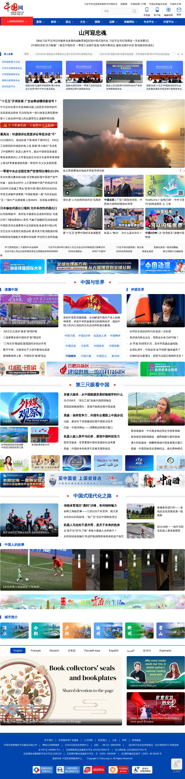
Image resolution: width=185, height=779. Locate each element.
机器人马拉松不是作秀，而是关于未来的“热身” (26, 323)
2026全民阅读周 (124, 251)
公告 (114, 740)
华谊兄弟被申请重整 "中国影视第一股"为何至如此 (28, 194)
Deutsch (54, 650)
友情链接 (136, 740)
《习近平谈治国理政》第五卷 (129, 247)
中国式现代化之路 (92, 496)
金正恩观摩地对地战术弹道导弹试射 (83, 170)
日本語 (72, 650)
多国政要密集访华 (40, 444)
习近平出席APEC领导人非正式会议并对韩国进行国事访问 (76, 247)
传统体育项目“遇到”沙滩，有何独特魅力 (90, 505)
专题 (55, 214)
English (18, 650)
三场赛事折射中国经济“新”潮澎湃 (22, 337)
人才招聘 (88, 740)
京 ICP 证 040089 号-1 (49, 750)
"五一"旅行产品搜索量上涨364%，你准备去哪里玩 (29, 199)
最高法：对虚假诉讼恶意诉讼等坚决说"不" (28, 134)
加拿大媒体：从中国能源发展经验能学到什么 (93, 394)
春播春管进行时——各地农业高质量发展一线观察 (170, 511)
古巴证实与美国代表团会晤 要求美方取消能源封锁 (29, 231)
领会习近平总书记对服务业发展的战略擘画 (61, 40)
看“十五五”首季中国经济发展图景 (82, 232)
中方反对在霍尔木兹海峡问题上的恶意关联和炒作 (28, 107)
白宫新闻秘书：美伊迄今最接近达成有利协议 (26, 214)
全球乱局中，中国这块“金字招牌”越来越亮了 (155, 349)
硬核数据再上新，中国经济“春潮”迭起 (24, 355)
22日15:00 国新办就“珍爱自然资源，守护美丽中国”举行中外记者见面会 (135, 54)
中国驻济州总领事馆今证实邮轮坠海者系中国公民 (28, 225)
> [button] (182, 54)
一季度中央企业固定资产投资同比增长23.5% (29, 171)
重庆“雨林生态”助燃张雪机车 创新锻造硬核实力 (26, 532)
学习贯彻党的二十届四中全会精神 (21, 247)
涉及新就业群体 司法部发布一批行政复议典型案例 (29, 112)
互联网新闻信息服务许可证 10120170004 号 (87, 750)
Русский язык (92, 650)
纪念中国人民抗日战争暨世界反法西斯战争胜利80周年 (31, 251)
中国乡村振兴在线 (158, 4)
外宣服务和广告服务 (68, 740)
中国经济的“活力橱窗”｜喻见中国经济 (53, 45)
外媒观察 (7, 421)
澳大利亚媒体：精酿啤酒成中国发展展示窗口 (157, 442)
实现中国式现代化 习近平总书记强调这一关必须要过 (118, 40)
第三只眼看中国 (92, 385)
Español (113, 650)
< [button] (178, 54)
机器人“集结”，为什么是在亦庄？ (123, 232)
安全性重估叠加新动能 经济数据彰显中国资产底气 (29, 177)
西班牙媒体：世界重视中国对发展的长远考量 (89, 442)
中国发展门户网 (138, 4)
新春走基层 (147, 251)
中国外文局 (175, 4)
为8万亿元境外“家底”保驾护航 (20, 331)
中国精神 (71, 356)
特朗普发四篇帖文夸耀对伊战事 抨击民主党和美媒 (29, 236)
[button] (182, 132)
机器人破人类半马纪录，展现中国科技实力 (92, 436)
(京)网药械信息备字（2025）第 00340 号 (141, 753)
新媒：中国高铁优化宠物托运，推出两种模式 (157, 448)
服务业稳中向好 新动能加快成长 (134, 45)
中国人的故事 (14, 545)
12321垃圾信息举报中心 (77, 745)
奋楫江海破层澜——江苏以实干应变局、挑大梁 (91, 511)
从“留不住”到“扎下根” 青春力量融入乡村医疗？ (90, 530)
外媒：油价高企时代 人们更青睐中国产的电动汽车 (29, 182)
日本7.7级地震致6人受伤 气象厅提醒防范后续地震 (29, 219)
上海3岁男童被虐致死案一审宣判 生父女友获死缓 (28, 163)
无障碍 (176, 765)
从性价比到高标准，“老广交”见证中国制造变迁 (90, 516)
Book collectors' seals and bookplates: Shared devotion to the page (42, 721)
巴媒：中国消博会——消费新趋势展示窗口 (88, 427)
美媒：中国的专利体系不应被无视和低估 (87, 448)
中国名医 (109, 199)
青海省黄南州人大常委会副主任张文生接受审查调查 (30, 157)
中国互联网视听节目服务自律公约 (20, 745)
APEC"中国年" (99, 251)
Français (36, 650)
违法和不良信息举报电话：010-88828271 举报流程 (154, 745)
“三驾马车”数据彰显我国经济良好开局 (24, 343)
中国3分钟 (151, 232)
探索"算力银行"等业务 (44, 145)
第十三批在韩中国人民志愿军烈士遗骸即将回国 (27, 118)
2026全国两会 (75, 251)
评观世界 (137, 289)
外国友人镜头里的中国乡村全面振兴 (148, 421)
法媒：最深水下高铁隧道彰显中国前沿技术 (88, 421)
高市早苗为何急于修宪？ (141, 323)
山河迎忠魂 (92, 33)
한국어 (147, 650)
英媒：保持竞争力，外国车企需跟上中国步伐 (93, 415)
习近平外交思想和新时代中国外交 (100, 4)
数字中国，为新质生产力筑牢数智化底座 (26, 349)
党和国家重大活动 (11, 62)
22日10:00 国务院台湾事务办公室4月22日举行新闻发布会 (64, 54)
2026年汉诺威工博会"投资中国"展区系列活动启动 (28, 188)
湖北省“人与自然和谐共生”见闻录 (82, 199)
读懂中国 (11, 289)
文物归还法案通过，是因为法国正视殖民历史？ (157, 355)
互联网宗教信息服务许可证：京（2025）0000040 (91, 753)
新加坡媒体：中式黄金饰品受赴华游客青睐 (155, 430)
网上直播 (8, 54)
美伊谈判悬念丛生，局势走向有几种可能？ (154, 337)
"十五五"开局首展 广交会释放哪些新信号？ (28, 101)
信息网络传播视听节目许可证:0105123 (42, 753)
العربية (130, 650)
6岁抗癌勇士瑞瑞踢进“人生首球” (21, 586)
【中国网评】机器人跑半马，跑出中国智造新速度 (28, 151)
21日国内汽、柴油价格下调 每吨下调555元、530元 (29, 140)
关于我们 (48, 740)
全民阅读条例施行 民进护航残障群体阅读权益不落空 (94, 536)
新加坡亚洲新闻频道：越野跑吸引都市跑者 (155, 436)
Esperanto (165, 650)
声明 (124, 740)
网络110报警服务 (50, 745)
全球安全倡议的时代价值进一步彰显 (150, 331)
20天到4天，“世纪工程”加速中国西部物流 (87, 400)
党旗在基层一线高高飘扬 (166, 247)
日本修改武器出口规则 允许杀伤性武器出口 (28, 208)
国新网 (124, 4)
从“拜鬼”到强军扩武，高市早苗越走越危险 (154, 343)
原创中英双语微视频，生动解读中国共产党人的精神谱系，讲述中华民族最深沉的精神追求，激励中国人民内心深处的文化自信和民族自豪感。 (91, 321)
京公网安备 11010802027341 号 (131, 750)
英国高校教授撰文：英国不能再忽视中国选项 (89, 406)
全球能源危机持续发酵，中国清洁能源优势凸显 (13, 446)
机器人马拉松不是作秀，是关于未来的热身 (92, 525)
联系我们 (102, 740)
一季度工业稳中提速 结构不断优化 (95, 45)
